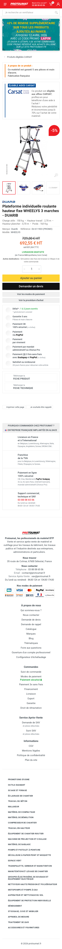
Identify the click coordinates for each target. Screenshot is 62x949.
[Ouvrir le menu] (5, 4)
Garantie (31, 703)
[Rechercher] (56, 12)
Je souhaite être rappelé (39, 407)
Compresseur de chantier (20, 822)
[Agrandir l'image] (56, 175)
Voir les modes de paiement (31, 294)
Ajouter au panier (31, 278)
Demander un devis (31, 286)
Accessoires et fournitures (21, 927)
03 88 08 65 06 (26, 499)
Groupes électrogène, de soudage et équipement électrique (26, 878)
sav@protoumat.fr (41, 576)
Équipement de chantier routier (23, 833)
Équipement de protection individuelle (27, 900)
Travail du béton (15, 801)
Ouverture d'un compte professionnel (31, 652)
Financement (31, 689)
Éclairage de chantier (18, 795)
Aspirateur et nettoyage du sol (23, 895)
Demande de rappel (31, 624)
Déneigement (12, 905)
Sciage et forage (15, 790)
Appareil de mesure (16, 916)
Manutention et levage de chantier (25, 871)
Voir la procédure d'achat (31, 300)
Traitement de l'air (16, 922)
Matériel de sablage (16, 844)
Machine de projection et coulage (24, 839)
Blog (31, 638)
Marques (31, 633)
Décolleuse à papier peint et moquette (27, 855)
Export (31, 698)
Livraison (31, 693)
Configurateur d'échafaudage (31, 657)
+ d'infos (31, 327)
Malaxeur (11, 806)
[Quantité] (31, 269)
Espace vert (12, 860)
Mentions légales (31, 750)
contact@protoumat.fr (33, 572)
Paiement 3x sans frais (31, 684)
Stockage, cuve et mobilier (20, 911)
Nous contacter (31, 615)
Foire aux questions (31, 647)
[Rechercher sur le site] (27, 12)
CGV (31, 746)
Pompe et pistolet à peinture (21, 849)
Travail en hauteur (16, 828)
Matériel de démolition (18, 817)
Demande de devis (31, 619)
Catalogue (31, 629)
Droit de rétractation (31, 707)
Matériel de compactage (19, 812)
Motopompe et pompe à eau (20, 889)
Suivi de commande (31, 671)
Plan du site (31, 760)
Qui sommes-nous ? (31, 610)
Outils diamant (14, 785)
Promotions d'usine (16, 779)
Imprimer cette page (13, 407)
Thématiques (31, 643)
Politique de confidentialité (31, 755)
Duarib (14, 229)
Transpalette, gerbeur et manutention (27, 866)
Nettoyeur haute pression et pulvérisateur (30, 884)
